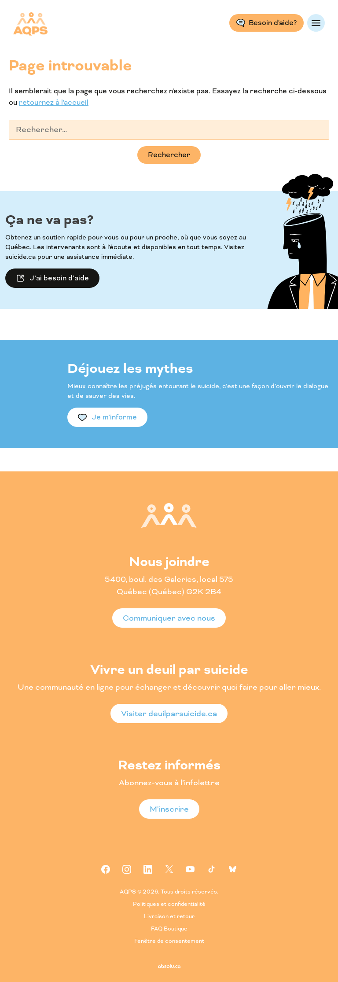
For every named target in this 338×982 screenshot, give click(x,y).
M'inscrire (169, 809)
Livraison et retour (169, 916)
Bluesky (232, 869)
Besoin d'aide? (273, 22)
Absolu (169, 966)
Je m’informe (114, 417)
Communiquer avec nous (169, 618)
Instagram (126, 869)
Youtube (190, 869)
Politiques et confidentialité (169, 904)
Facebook (105, 869)
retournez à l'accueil (53, 102)
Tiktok (211, 869)
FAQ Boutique (169, 929)
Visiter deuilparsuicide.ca (169, 713)
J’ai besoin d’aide (59, 278)
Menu (316, 23)
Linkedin (147, 869)
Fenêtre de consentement (169, 941)
